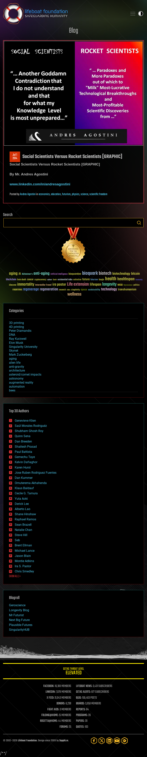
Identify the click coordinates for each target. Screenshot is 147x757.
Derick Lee (22, 504)
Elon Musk (16, 343)
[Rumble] (125, 740)
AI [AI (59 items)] (20, 274)
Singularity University (23, 347)
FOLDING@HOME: (49, 715)
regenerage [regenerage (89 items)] (31, 289)
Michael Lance (24, 550)
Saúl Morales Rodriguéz (31, 426)
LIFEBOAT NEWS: (84, 686)
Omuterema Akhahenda (31, 483)
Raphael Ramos (25, 519)
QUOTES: (80, 726)
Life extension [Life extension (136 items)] (78, 284)
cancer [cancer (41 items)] (30, 279)
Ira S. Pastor (23, 566)
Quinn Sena (22, 436)
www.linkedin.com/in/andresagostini (40, 184)
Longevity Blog (19, 610)
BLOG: (79, 697)
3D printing (16, 323)
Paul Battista (23, 452)
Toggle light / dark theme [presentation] (140, 13)
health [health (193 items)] (110, 279)
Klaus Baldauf (24, 488)
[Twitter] (102, 740)
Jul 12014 (15, 156)
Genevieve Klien (25, 420)
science (84, 194)
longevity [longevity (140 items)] (109, 284)
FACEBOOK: (48, 686)
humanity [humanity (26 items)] (139, 280)
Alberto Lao (22, 509)
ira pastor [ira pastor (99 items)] (59, 284)
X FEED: (50, 697)
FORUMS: (64, 726)
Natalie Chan (23, 530)
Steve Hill (21, 535)
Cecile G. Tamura (26, 493)
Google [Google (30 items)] (101, 280)
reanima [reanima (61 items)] (17, 289)
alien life (14, 362)
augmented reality (21, 382)
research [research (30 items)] (62, 290)
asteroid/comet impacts (25, 374)
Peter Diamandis (20, 330)
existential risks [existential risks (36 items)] (65, 279)
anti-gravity (16, 366)
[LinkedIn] (109, 740)
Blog (73, 30)
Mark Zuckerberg (20, 354)
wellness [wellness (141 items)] (74, 294)
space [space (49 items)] (84, 289)
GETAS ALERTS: (83, 691)
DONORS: (60, 703)
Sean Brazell (23, 524)
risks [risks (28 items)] (68, 290)
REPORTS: (81, 709)
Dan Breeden (23, 441)
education (56, 194)
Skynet (13, 350)
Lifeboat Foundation (27, 740)
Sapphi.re (63, 740)
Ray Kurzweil (17, 339)
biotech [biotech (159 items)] (105, 273)
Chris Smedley (24, 571)
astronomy (16, 378)
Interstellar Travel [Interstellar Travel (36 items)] (43, 285)
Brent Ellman (23, 545)
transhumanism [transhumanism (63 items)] (127, 289)
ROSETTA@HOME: (49, 721)
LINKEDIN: (50, 691)
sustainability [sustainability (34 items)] (94, 290)
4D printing (16, 327)
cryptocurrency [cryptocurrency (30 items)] (40, 280)
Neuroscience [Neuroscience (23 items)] (128, 285)
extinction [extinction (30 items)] (77, 280)
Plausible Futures (20, 625)
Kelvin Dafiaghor (26, 462)
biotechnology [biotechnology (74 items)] (121, 274)
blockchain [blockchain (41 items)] (11, 279)
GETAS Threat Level (73, 672)
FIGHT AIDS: (53, 709)
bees (12, 390)
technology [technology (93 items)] (109, 289)
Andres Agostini (28, 194)
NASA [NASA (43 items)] (120, 285)
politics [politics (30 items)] (136, 285)
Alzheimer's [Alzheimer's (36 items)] (27, 274)
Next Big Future (19, 620)
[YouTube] (117, 740)
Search (139, 222)
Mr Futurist (16, 615)
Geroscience (17, 605)
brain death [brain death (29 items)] (21, 280)
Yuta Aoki (21, 498)
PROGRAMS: (82, 715)
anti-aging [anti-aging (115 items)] (41, 273)
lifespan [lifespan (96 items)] (95, 284)
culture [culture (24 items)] (49, 280)
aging (13, 358)
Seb (17, 540)
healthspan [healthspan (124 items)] (126, 279)
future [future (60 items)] (86, 279)
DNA (12, 335)
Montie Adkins (24, 561)
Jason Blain (23, 556)
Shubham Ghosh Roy (29, 431)
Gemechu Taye (25, 457)
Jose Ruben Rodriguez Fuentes (35, 472)
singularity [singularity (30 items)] (75, 290)
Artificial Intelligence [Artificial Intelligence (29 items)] (59, 274)
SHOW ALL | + (15, 576)
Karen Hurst (23, 467)
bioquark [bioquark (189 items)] (90, 273)
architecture (17, 370)
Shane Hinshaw (25, 514)
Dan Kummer (24, 478)
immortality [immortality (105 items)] (25, 284)
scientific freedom (98, 194)
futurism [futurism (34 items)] (94, 280)
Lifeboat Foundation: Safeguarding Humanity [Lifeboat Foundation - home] (64, 13)
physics (75, 194)
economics (44, 194)
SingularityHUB (19, 630)
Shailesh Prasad (26, 446)
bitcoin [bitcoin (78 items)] (135, 274)
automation (17, 386)
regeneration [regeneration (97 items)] (49, 289)
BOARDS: (80, 703)
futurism (66, 194)
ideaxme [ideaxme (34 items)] (12, 285)
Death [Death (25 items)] (55, 280)
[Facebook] (94, 740)
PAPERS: (80, 721)
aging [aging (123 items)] (13, 273)
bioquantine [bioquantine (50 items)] (75, 273)
